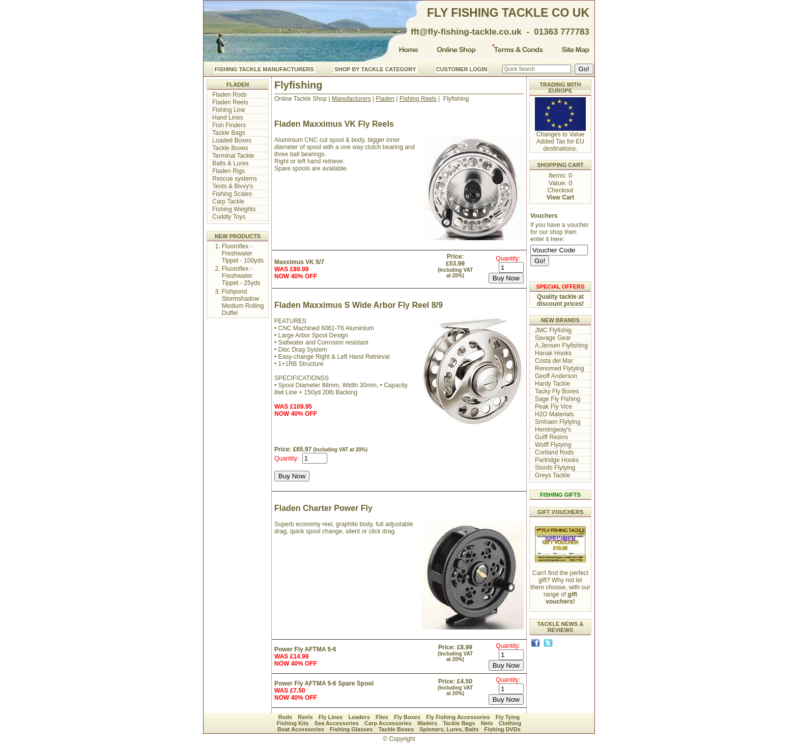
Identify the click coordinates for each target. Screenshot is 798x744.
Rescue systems (234, 178)
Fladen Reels (230, 102)
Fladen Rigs (228, 171)
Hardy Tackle (552, 383)
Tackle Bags (228, 132)
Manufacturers (351, 98)
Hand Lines (227, 117)
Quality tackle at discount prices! (560, 300)
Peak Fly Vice (553, 406)
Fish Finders (229, 125)
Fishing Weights (233, 209)
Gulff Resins (551, 437)
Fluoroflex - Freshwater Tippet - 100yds (243, 253)
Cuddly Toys (228, 216)
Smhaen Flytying (557, 421)
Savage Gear (553, 337)
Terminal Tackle (233, 155)
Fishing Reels (418, 98)
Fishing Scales (232, 193)
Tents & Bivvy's (232, 186)
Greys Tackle (552, 475)
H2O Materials (554, 414)
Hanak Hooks (553, 353)
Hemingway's (553, 429)
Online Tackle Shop (300, 98)
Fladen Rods (229, 94)
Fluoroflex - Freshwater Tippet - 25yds (241, 276)
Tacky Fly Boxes (557, 391)
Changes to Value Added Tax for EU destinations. (560, 138)
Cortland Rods (554, 452)
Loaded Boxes (231, 140)
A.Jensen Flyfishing (561, 345)
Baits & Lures (230, 163)
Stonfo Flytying (555, 467)
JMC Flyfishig (553, 330)
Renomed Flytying (559, 368)
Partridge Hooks (557, 460)
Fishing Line (228, 109)
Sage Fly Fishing (557, 399)
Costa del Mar (554, 360)
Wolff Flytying (553, 444)
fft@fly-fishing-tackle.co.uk (466, 32)
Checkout (561, 190)
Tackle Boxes (230, 148)
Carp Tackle (228, 201)
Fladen (385, 98)
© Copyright (399, 738)
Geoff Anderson (556, 376)
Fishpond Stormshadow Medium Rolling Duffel (243, 302)
